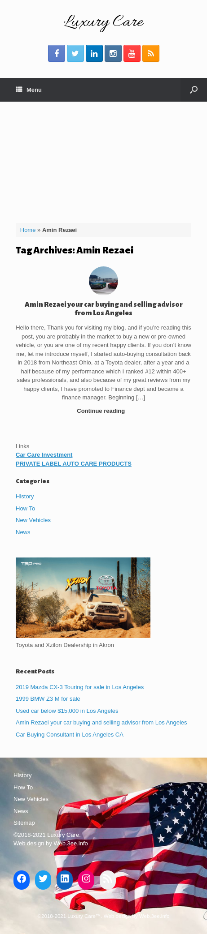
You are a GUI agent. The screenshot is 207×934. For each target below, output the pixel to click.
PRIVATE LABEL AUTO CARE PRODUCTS (74, 463)
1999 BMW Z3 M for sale (48, 698)
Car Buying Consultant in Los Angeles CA (69, 734)
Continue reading (103, 410)
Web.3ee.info (70, 843)
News (23, 532)
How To (25, 508)
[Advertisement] (103, 159)
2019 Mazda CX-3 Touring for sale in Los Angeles (80, 687)
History (25, 496)
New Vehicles (33, 520)
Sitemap (24, 822)
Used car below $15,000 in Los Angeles (67, 710)
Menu (29, 89)
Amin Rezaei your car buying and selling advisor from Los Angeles (101, 722)
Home (28, 230)
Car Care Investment (44, 454)
